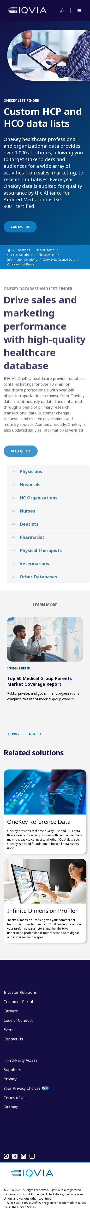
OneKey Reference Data (59, 260)
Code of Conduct (18, 1020)
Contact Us (13, 1039)
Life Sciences (46, 255)
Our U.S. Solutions (19, 255)
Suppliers (12, 1069)
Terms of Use (16, 1097)
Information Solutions (22, 260)
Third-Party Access (20, 1060)
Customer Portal (18, 1001)
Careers (11, 1011)
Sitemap (11, 1107)
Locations (23, 250)
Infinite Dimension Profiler (42, 911)
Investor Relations (20, 992)
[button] (15, 734)
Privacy (10, 1079)
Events (10, 1029)
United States (45, 250)
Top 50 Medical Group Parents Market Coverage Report (39, 681)
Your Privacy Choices (22, 1088)
